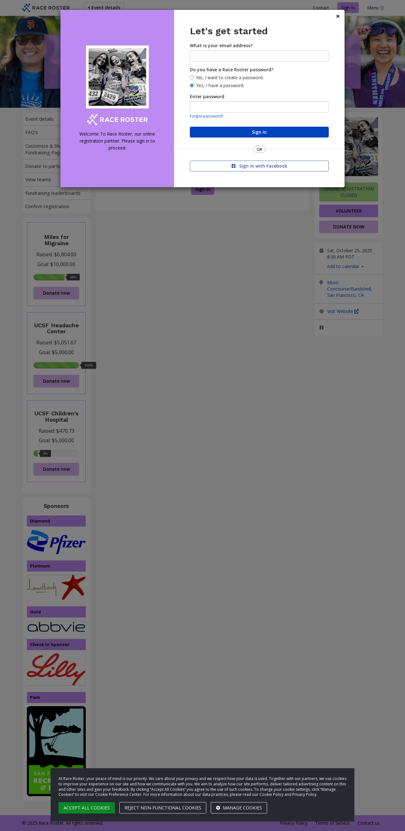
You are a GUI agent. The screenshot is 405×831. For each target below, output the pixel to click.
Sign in (259, 132)
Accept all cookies (87, 808)
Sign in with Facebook (259, 166)
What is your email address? (221, 45)
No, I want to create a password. (230, 77)
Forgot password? (206, 115)
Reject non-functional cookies (162, 808)
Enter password (207, 96)
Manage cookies (239, 808)
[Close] (338, 16)
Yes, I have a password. (220, 85)
